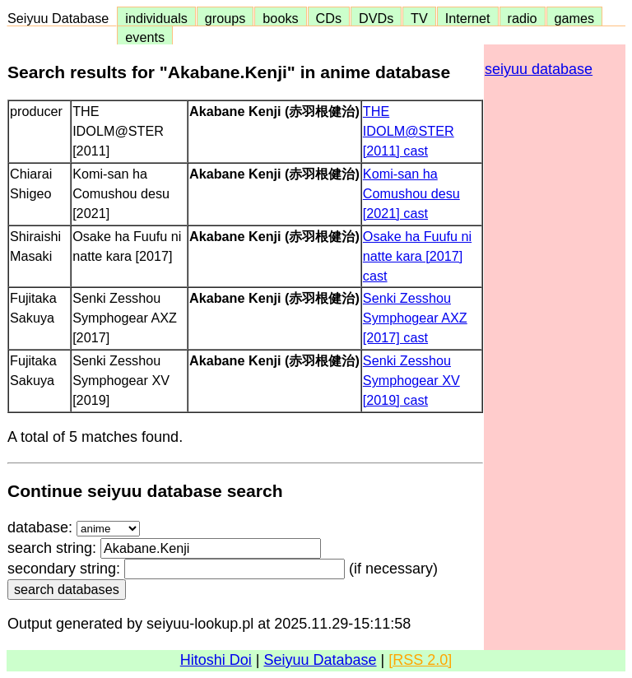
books (280, 18)
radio (522, 18)
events (145, 37)
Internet (468, 18)
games (574, 18)
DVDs (376, 18)
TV (418, 18)
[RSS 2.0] (420, 660)
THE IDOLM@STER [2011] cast (408, 131)
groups (225, 18)
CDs (329, 18)
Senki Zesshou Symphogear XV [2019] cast (411, 380)
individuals (156, 18)
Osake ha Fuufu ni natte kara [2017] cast (417, 256)
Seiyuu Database (61, 18)
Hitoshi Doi (216, 660)
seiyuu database (538, 69)
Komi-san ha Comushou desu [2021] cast (411, 193)
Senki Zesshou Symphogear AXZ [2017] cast (415, 317)
